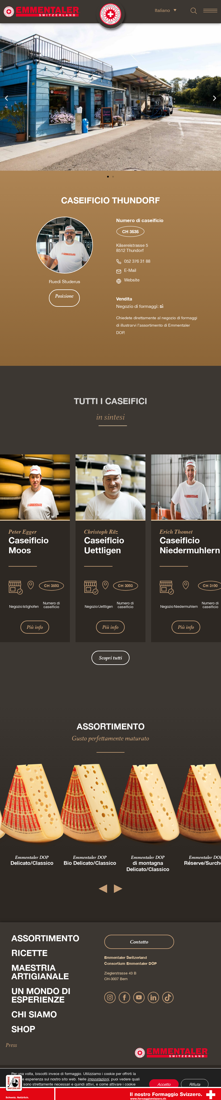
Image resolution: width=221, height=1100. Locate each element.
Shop (23, 1029)
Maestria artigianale (40, 972)
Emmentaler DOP (32, 857)
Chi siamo (34, 1014)
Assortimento (45, 938)
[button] (6, 97)
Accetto (162, 1082)
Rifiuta (194, 1082)
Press (11, 1045)
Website (131, 279)
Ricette (29, 953)
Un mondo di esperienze (40, 995)
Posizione (64, 296)
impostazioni (97, 1074)
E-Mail (130, 270)
